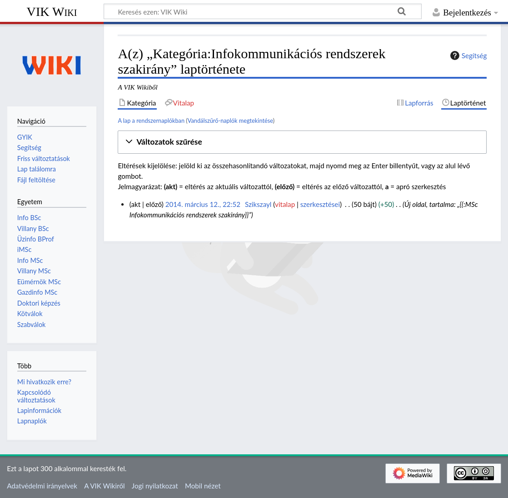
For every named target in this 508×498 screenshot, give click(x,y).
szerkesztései (320, 204)
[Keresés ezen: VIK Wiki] (262, 11)
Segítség (467, 55)
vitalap (285, 204)
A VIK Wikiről (104, 486)
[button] (302, 142)
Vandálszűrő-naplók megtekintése (230, 120)
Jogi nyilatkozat (155, 486)
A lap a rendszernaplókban (151, 120)
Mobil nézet (203, 486)
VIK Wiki (52, 12)
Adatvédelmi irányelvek (42, 486)
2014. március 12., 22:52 (202, 204)
